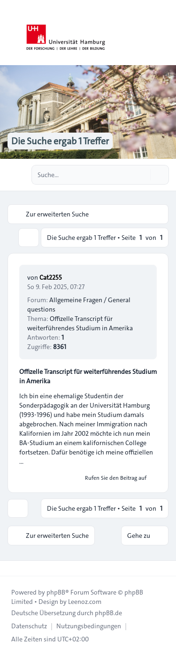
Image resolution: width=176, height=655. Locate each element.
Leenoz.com (84, 601)
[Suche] (142, 175)
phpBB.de (108, 613)
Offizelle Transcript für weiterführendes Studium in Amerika (80, 323)
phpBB (55, 592)
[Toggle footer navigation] (11, 568)
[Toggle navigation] (164, 33)
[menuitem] (29, 626)
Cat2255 (50, 277)
